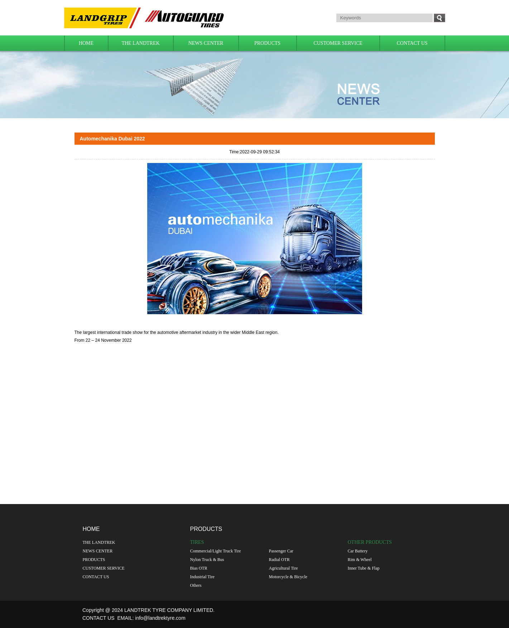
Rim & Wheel (360, 559)
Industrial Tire (202, 576)
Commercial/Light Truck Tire (215, 550)
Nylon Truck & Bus (207, 559)
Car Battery (358, 550)
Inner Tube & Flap (364, 568)
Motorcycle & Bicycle (288, 576)
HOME (86, 43)
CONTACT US (412, 43)
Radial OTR (279, 559)
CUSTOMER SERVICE (337, 43)
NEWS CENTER (206, 43)
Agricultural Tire (283, 568)
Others (196, 585)
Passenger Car (281, 550)
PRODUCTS (267, 43)
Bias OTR (198, 568)
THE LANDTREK (140, 43)
